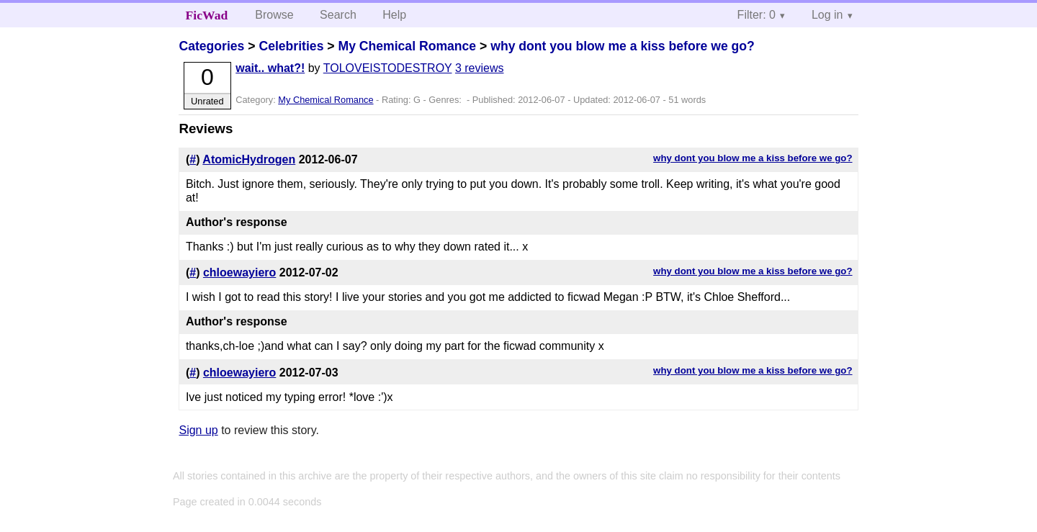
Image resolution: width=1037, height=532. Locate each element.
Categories (211, 46)
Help (394, 15)
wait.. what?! (270, 68)
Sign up (198, 430)
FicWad (207, 15)
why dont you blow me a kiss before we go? (622, 46)
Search (338, 15)
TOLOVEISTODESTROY (387, 68)
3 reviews (479, 68)
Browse (274, 15)
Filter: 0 (756, 15)
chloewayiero (239, 272)
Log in (827, 15)
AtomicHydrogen (248, 159)
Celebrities (291, 46)
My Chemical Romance (407, 46)
